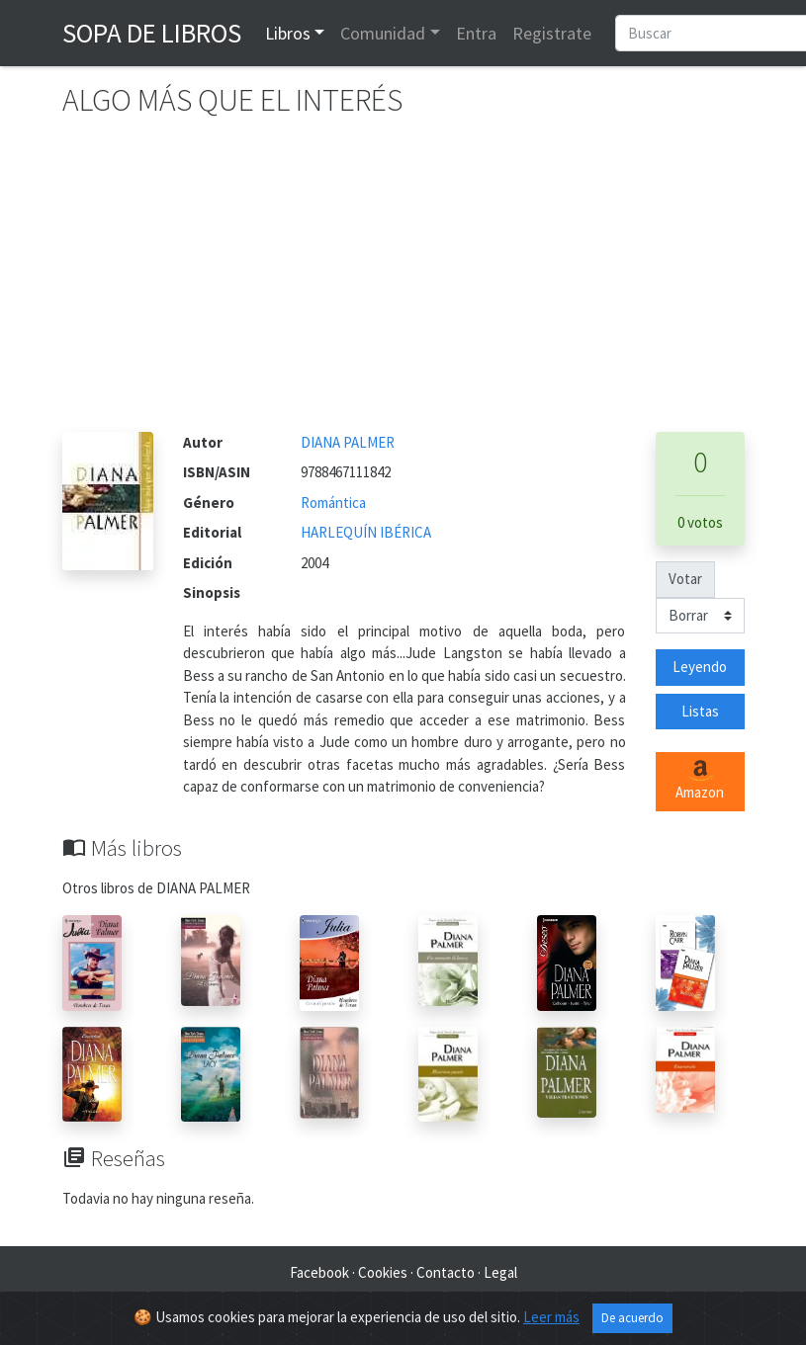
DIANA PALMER (348, 442)
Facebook (319, 1272)
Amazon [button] (699, 780)
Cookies (382, 1272)
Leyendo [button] (699, 666)
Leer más (551, 1316)
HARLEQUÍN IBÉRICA (366, 532)
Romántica (333, 502)
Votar (685, 578)
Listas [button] (700, 711)
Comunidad (382, 33)
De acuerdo (632, 1317)
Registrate (551, 33)
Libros (288, 33)
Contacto (445, 1272)
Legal (500, 1272)
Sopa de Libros (151, 32)
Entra (476, 33)
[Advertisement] (403, 283)
